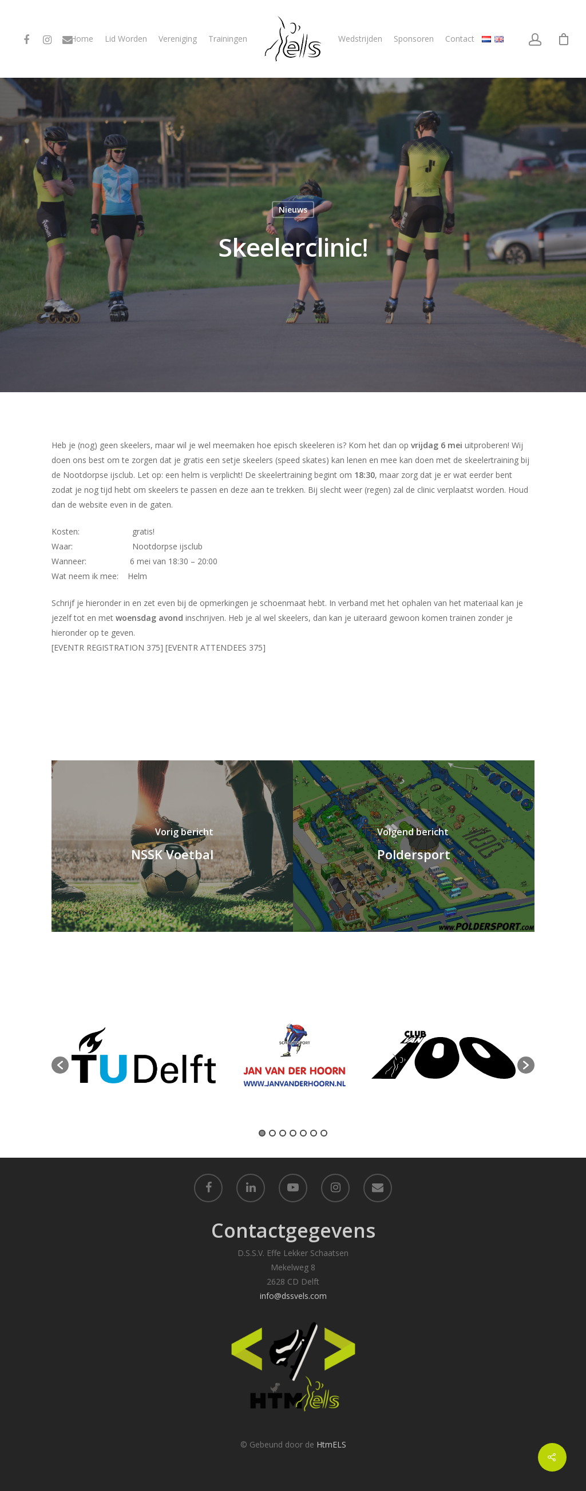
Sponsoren (414, 38)
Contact (459, 38)
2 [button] (272, 1133)
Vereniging (178, 38)
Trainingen (227, 38)
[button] (60, 1065)
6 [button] (313, 1133)
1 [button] (262, 1133)
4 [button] (293, 1133)
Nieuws (293, 209)
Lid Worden (126, 38)
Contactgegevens (293, 1230)
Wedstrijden (360, 38)
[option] (144, 1059)
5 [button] (303, 1133)
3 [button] (282, 1133)
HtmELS (331, 1444)
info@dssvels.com (293, 1295)
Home (81, 38)
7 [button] (323, 1133)
